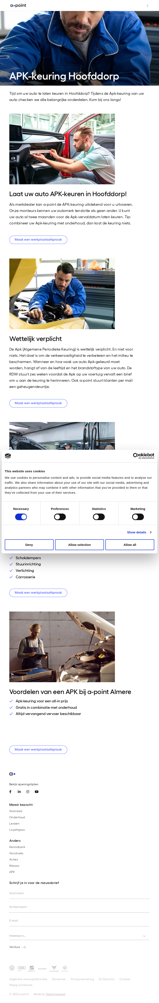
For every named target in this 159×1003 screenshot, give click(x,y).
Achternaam (18, 906)
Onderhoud (17, 817)
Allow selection (79, 544)
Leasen (14, 823)
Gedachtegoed (55, 994)
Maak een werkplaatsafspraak (38, 239)
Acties (13, 859)
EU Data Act (106, 979)
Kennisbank (17, 847)
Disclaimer (59, 979)
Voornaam (16, 893)
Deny (29, 544)
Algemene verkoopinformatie (28, 979)
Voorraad (15, 811)
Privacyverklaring (82, 979)
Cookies (124, 979)
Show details (136, 532)
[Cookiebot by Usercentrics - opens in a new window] (136, 456)
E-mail (13, 920)
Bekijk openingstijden (23, 784)
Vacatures (16, 853)
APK (12, 872)
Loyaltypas (17, 829)
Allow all (130, 544)
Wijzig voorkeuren (21, 984)
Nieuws (14, 865)
